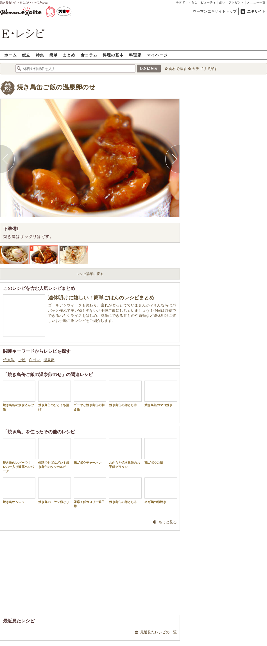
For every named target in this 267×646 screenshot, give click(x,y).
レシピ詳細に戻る (89, 274)
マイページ (157, 55)
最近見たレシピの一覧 (158, 632)
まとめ (69, 55)
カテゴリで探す (205, 69)
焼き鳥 (9, 360)
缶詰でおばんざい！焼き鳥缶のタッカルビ (54, 453)
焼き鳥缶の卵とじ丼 (125, 394)
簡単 (53, 55)
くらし (193, 2)
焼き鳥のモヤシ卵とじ (54, 490)
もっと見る (168, 522)
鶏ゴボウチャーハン (90, 451)
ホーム (10, 55)
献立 (26, 55)
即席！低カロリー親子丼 (90, 492)
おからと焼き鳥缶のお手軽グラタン (125, 453)
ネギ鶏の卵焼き (160, 490)
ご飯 (22, 360)
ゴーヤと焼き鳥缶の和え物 (90, 396)
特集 (40, 55)
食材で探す (178, 69)
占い (222, 2)
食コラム (89, 55)
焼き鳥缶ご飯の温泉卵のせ (56, 87)
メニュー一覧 (256, 2)
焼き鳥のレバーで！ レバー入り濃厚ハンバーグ (19, 455)
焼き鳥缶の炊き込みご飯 (19, 396)
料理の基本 (113, 55)
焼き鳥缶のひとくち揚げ (54, 396)
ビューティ (208, 2)
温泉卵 (49, 360)
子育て (180, 2)
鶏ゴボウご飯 (160, 451)
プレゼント (236, 2)
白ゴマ (35, 360)
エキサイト (256, 11)
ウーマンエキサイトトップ (215, 11)
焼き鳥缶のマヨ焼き (160, 394)
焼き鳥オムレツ (19, 490)
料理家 (135, 55)
